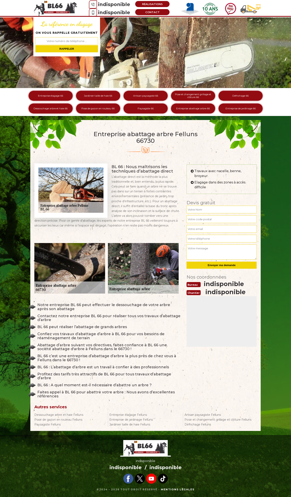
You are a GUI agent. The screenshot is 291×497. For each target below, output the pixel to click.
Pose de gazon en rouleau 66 (98, 108)
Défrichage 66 (240, 95)
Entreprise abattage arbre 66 (193, 108)
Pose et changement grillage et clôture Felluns (218, 419)
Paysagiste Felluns (47, 424)
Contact (152, 12)
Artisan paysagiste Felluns (203, 415)
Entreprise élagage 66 (50, 95)
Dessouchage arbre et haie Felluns (58, 415)
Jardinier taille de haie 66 (98, 95)
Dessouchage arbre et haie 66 (50, 108)
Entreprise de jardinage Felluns (131, 419)
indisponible (114, 4)
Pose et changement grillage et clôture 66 (193, 96)
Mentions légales (177, 489)
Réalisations (152, 4)
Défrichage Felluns (198, 424)
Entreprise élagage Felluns (128, 415)
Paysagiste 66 (146, 108)
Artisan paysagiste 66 (145, 95)
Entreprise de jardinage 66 (241, 108)
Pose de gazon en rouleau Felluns (58, 419)
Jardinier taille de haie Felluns (129, 424)
